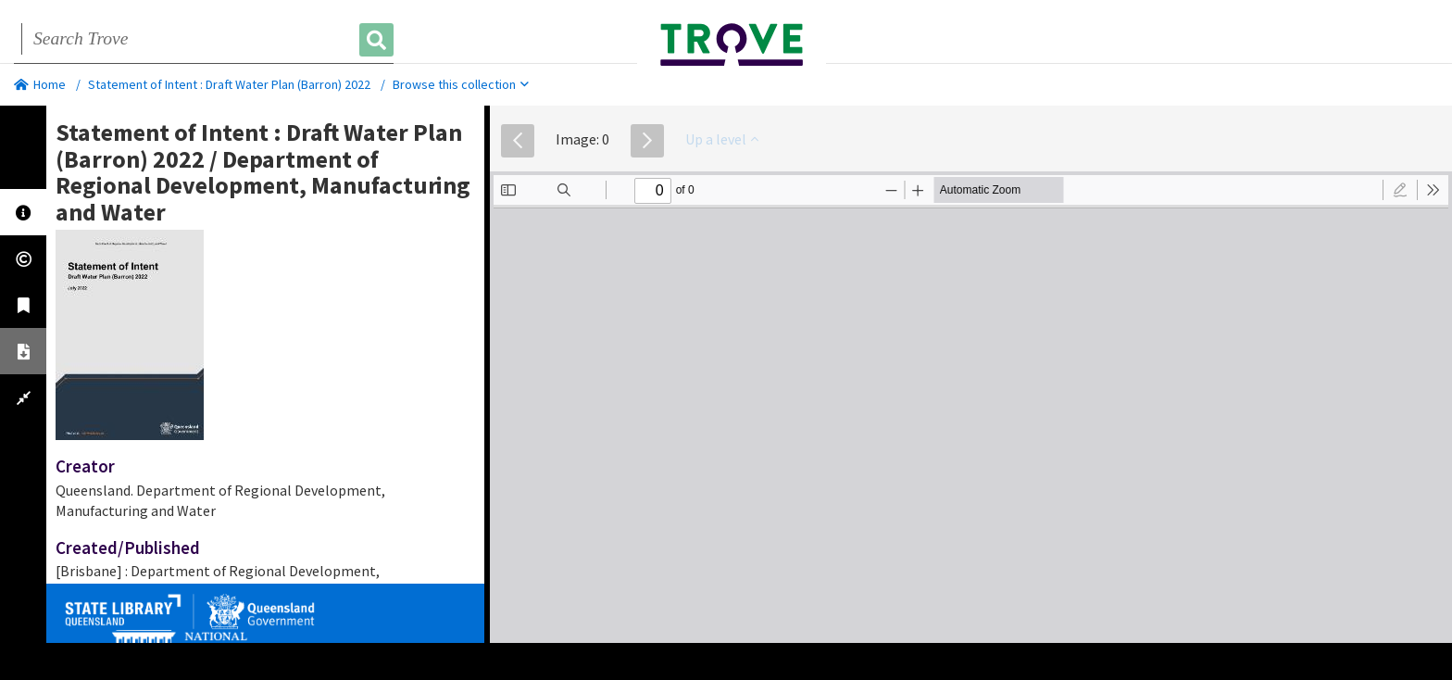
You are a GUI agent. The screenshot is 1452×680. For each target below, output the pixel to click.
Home (40, 84)
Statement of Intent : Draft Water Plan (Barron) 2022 (229, 84)
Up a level (721, 139)
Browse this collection (461, 84)
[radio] (1400, 190)
